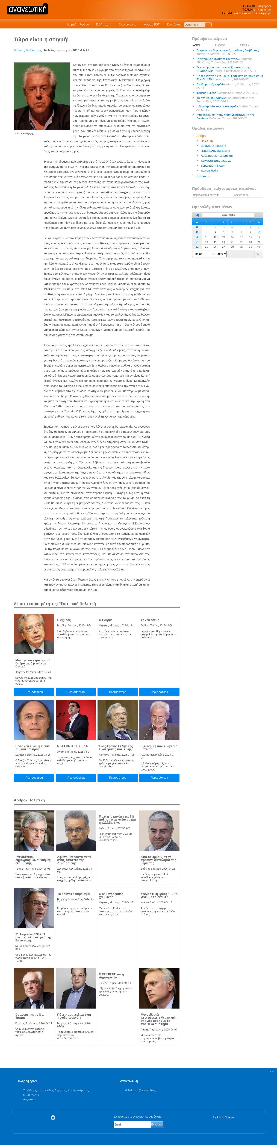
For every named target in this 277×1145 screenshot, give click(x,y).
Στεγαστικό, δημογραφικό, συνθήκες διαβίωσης (33, 860)
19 (197, 232)
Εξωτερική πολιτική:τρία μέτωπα (159, 747)
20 (197, 237)
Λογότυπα (29, 1099)
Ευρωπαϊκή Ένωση (213, 165)
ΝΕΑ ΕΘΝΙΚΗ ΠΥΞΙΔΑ (72, 746)
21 (197, 242)
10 (258, 232)
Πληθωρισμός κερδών (228, 86)
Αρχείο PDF (150, 24)
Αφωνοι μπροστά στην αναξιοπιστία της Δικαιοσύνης (74, 860)
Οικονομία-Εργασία (213, 145)
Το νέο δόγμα (150, 620)
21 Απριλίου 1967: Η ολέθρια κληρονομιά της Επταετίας (33, 937)
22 (197, 246)
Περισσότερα (34, 692)
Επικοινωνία (126, 24)
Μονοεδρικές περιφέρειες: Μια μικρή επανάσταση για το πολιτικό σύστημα (158, 1019)
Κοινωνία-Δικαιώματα (216, 160)
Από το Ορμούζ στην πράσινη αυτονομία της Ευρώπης (158, 860)
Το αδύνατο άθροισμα (73, 894)
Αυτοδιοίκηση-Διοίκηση (217, 155)
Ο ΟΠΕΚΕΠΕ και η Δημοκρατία (111, 975)
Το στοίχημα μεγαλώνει (225, 99)
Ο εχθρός (64, 620)
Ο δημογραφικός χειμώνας (111, 895)
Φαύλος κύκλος (227, 93)
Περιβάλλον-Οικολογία (215, 150)
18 (197, 227)
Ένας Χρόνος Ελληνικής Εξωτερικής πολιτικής (116, 747)
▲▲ (271, 1071)
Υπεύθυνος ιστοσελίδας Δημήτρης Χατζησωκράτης (56, 1090)
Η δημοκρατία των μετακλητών (227, 108)
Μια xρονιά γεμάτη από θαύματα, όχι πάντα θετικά (32, 663)
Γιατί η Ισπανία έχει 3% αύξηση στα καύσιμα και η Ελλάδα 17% (117, 819)
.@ (141, 1090)
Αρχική (71, 24)
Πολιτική (207, 140)
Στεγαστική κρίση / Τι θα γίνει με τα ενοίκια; (159, 895)
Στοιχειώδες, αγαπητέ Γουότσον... (224, 60)
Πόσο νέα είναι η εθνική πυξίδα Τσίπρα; (33, 747)
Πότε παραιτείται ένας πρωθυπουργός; (74, 1016)
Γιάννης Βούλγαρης (28, 50)
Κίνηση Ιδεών (209, 170)
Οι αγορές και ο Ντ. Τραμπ (29, 1016)
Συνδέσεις (172, 24)
